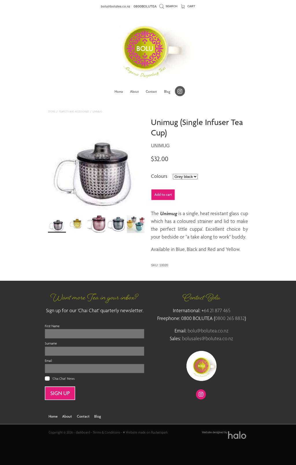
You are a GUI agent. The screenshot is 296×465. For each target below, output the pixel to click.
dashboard (83, 432)
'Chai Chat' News (63, 378)
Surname (51, 343)
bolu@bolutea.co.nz (115, 6)
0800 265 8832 (230, 318)
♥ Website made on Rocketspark (145, 432)
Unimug (97, 111)
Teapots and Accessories (74, 111)
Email (48, 360)
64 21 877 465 (217, 310)
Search (168, 6)
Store (51, 111)
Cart (188, 6)
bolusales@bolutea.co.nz (207, 338)
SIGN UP (60, 393)
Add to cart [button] (163, 194)
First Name (52, 326)
